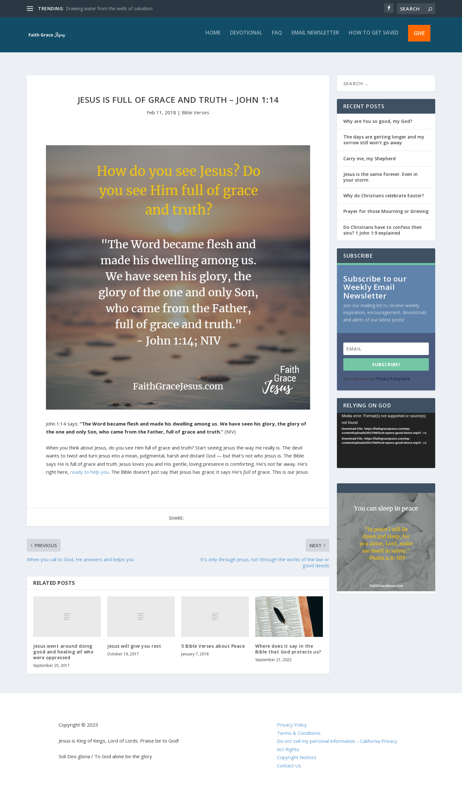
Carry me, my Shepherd (369, 153)
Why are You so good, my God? (377, 115)
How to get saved (374, 37)
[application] (386, 434)
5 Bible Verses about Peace (213, 640)
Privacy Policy (292, 719)
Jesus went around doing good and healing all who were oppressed (63, 646)
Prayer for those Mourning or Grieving (385, 205)
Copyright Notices (297, 751)
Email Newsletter (315, 37)
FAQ (277, 37)
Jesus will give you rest (134, 640)
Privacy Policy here (393, 373)
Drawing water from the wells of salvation (109, 8)
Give (419, 37)
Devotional (246, 37)
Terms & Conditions (299, 727)
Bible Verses (195, 106)
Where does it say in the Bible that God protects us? (288, 643)
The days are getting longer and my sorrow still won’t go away (383, 134)
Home (212, 37)
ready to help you (89, 466)
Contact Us (289, 760)
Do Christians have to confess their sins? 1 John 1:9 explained (382, 224)
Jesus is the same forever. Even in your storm (380, 171)
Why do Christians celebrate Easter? (383, 190)
